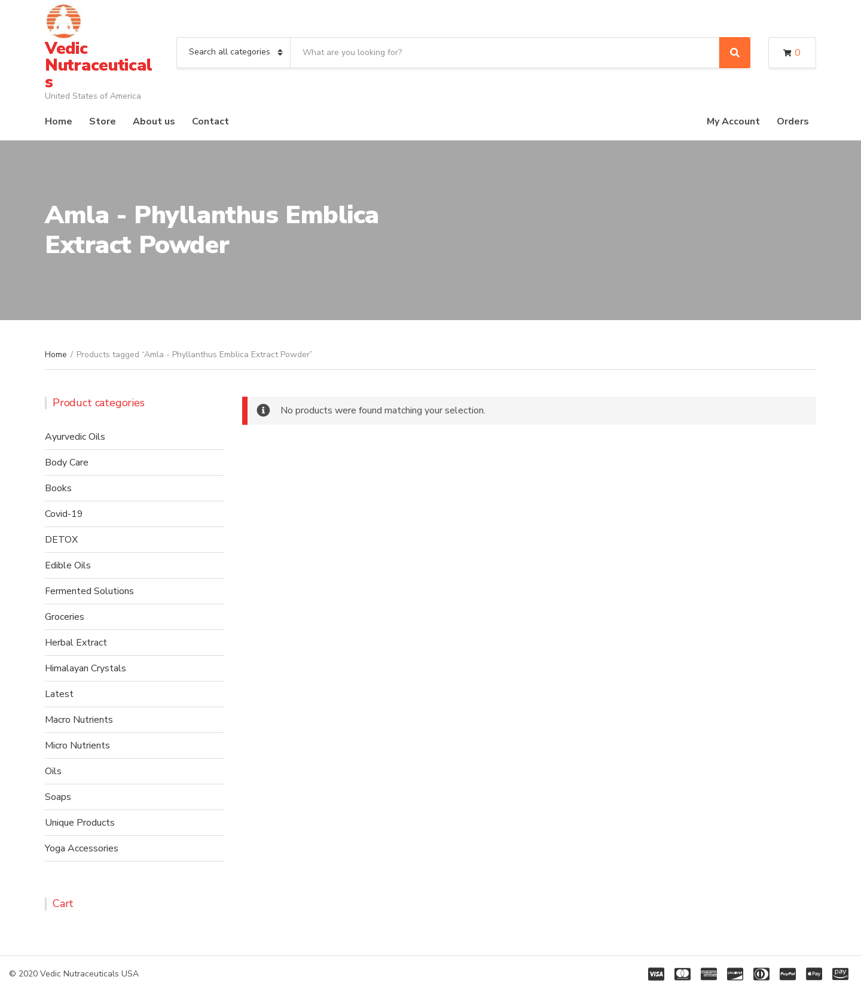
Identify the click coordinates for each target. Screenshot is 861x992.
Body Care (66, 462)
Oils (53, 771)
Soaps (58, 797)
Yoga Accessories (81, 848)
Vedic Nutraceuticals (98, 65)
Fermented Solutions (89, 591)
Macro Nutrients (79, 719)
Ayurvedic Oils (75, 436)
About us (154, 121)
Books (58, 488)
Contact (210, 121)
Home (58, 121)
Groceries (64, 616)
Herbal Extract (76, 642)
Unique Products (80, 822)
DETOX (61, 539)
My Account (733, 121)
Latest (59, 694)
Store (102, 121)
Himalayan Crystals (85, 668)
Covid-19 (64, 514)
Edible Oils (68, 565)
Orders (793, 121)
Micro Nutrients (77, 745)
